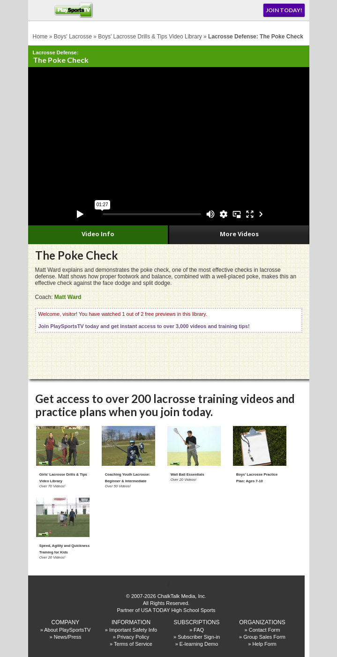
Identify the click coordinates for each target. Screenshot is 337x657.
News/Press (68, 637)
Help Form (264, 644)
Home (40, 36)
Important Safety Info (133, 630)
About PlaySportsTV (67, 630)
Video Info (98, 234)
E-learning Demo (199, 644)
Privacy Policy (133, 637)
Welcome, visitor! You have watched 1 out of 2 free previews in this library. (144, 320)
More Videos (239, 234)
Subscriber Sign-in (199, 637)
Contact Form (264, 630)
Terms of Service (133, 644)
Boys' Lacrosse (73, 36)
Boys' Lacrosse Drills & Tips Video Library (150, 36)
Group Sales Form (264, 637)
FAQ (199, 630)
